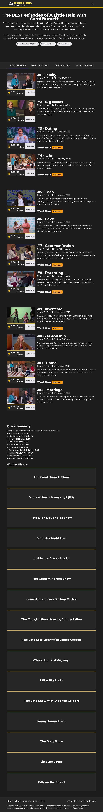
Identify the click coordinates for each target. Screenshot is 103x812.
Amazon (57, 148)
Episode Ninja (90, 801)
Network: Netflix (48, 44)
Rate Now (30, 92)
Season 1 (41, 78)
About (18, 801)
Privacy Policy (39, 801)
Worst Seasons (84, 65)
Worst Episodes (40, 65)
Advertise (27, 801)
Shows (10, 801)
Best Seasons (62, 65)
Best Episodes (18, 65)
